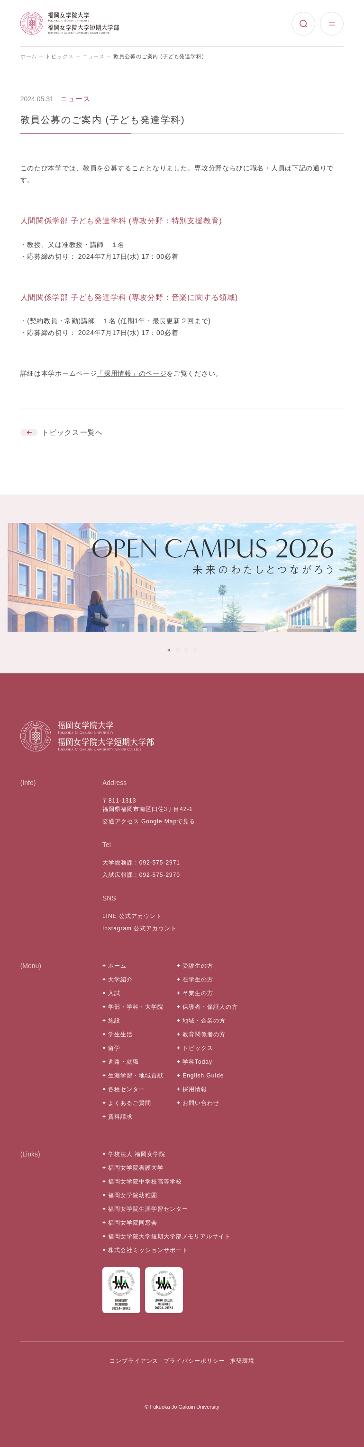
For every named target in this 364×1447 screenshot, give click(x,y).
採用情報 (194, 1089)
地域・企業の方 (204, 1020)
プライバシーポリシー (194, 1361)
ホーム (28, 56)
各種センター (126, 1089)
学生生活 (120, 1034)
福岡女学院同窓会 (132, 1222)
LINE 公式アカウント (132, 916)
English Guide (203, 1075)
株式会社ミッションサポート (148, 1250)
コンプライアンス (134, 1361)
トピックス (59, 56)
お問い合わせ (200, 1103)
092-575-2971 (159, 862)
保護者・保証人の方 (210, 1007)
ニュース (93, 56)
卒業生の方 (197, 993)
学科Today (197, 1062)
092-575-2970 (159, 875)
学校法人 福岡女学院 (136, 1154)
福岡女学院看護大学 (136, 1168)
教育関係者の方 (204, 1034)
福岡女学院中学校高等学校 (145, 1181)
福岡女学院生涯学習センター (148, 1209)
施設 (114, 1020)
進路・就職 (123, 1062)
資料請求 (120, 1116)
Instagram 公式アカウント (139, 928)
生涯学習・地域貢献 (136, 1075)
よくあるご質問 (129, 1103)
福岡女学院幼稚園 (132, 1195)
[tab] (169, 650)
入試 (114, 993)
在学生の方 (197, 979)
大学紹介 (120, 979)
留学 (114, 1048)
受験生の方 (197, 965)
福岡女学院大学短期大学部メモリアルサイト (169, 1236)
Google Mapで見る (168, 821)
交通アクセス (120, 821)
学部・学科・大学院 (136, 1007)
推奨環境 (242, 1361)
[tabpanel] (182, 577)
